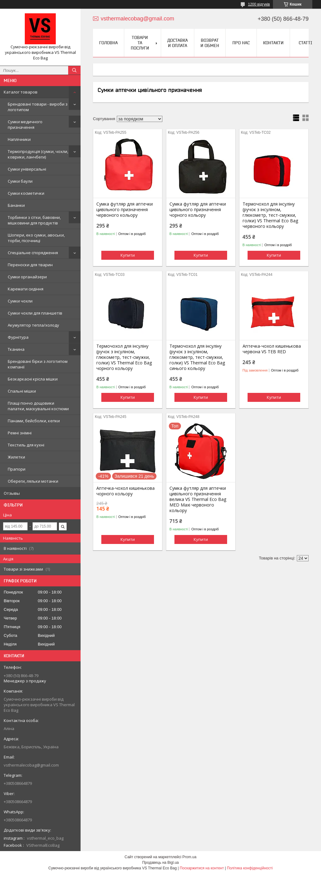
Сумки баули (20, 181)
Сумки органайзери (27, 277)
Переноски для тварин (30, 264)
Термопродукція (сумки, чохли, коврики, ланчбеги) (38, 154)
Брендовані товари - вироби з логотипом (38, 106)
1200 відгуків (259, 4)
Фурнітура (18, 337)
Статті (305, 42)
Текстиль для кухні (26, 445)
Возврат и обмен (209, 43)
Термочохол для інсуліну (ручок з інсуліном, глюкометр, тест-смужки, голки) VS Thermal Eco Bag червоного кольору (270, 215)
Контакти (273, 42)
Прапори (16, 469)
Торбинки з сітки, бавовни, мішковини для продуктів (34, 220)
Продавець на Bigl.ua (160, 862)
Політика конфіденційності (250, 868)
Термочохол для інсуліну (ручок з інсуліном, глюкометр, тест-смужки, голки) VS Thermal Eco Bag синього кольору (197, 357)
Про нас (241, 42)
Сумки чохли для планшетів (35, 313)
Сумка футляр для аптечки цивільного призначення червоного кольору (124, 209)
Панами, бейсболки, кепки (34, 421)
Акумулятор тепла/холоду (33, 325)
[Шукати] (74, 70)
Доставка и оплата (177, 43)
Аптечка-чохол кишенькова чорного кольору (125, 491)
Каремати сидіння (25, 289)
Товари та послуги (140, 42)
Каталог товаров (20, 92)
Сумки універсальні (27, 169)
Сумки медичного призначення (25, 124)
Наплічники (19, 139)
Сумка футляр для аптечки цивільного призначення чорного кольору (197, 209)
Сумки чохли (20, 301)
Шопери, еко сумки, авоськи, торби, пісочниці (36, 237)
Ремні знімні (20, 433)
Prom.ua (189, 857)
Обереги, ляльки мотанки (33, 481)
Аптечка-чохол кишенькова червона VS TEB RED (272, 348)
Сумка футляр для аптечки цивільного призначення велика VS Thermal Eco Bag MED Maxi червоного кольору (197, 499)
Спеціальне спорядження (33, 252)
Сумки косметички (26, 193)
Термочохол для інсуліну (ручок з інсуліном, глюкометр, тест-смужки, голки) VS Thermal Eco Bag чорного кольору (124, 357)
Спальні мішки (22, 391)
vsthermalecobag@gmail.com (31, 765)
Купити (128, 255)
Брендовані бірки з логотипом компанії (38, 364)
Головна (108, 42)
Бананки (16, 205)
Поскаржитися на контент (202, 868)
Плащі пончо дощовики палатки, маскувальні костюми (38, 405)
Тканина (16, 349)
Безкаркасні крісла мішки (33, 379)
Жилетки (16, 457)
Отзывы (12, 493)
